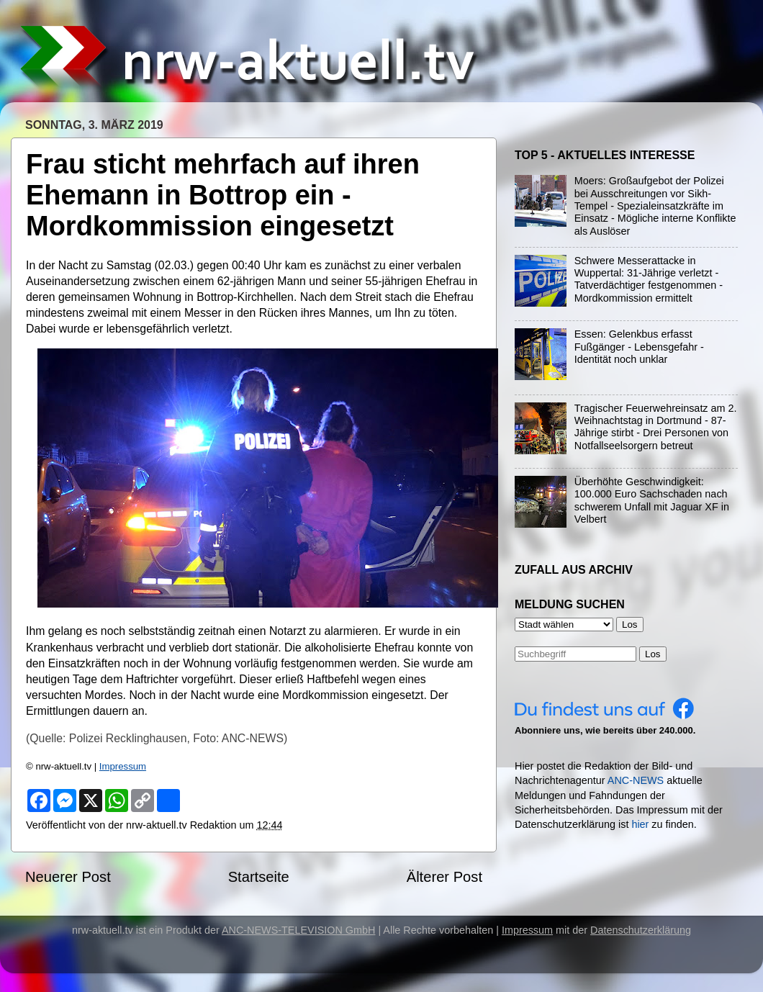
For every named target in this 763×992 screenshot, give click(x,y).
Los (653, 654)
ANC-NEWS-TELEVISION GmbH (299, 930)
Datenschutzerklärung (640, 930)
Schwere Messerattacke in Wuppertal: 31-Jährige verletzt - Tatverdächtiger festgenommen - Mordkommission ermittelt (648, 279)
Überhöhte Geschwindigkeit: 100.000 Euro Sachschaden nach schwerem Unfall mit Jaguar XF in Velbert (651, 500)
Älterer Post (444, 877)
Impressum (122, 766)
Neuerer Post (68, 877)
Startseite (258, 877)
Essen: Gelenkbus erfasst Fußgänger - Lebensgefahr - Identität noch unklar (639, 346)
